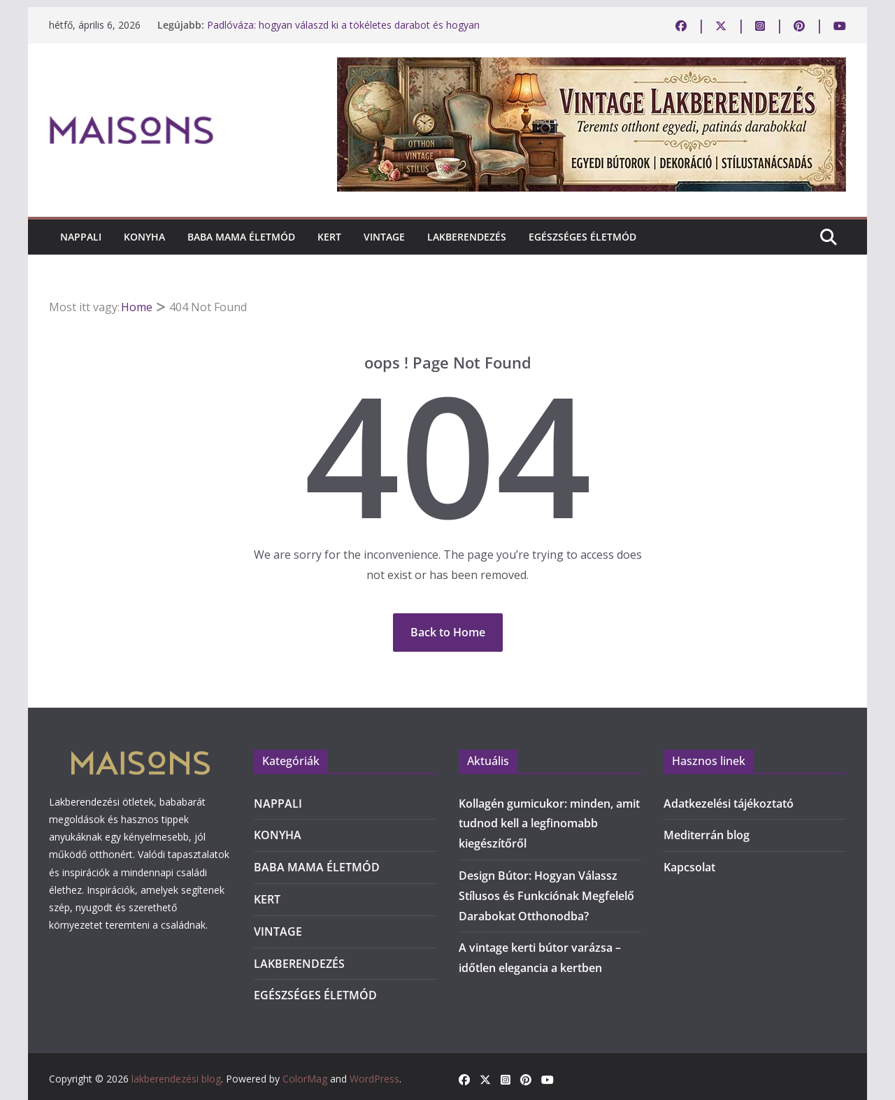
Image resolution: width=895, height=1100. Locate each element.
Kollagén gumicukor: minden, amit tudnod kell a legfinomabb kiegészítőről (549, 824)
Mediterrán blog (707, 835)
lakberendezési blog (176, 1078)
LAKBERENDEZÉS (466, 236)
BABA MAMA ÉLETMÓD (241, 236)
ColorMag (304, 1078)
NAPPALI (80, 236)
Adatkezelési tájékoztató (729, 803)
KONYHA (144, 236)
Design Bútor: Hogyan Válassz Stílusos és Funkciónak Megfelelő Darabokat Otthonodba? (546, 896)
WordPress (374, 1078)
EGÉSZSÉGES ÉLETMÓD (582, 236)
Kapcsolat (689, 867)
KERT (329, 236)
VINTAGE (384, 236)
